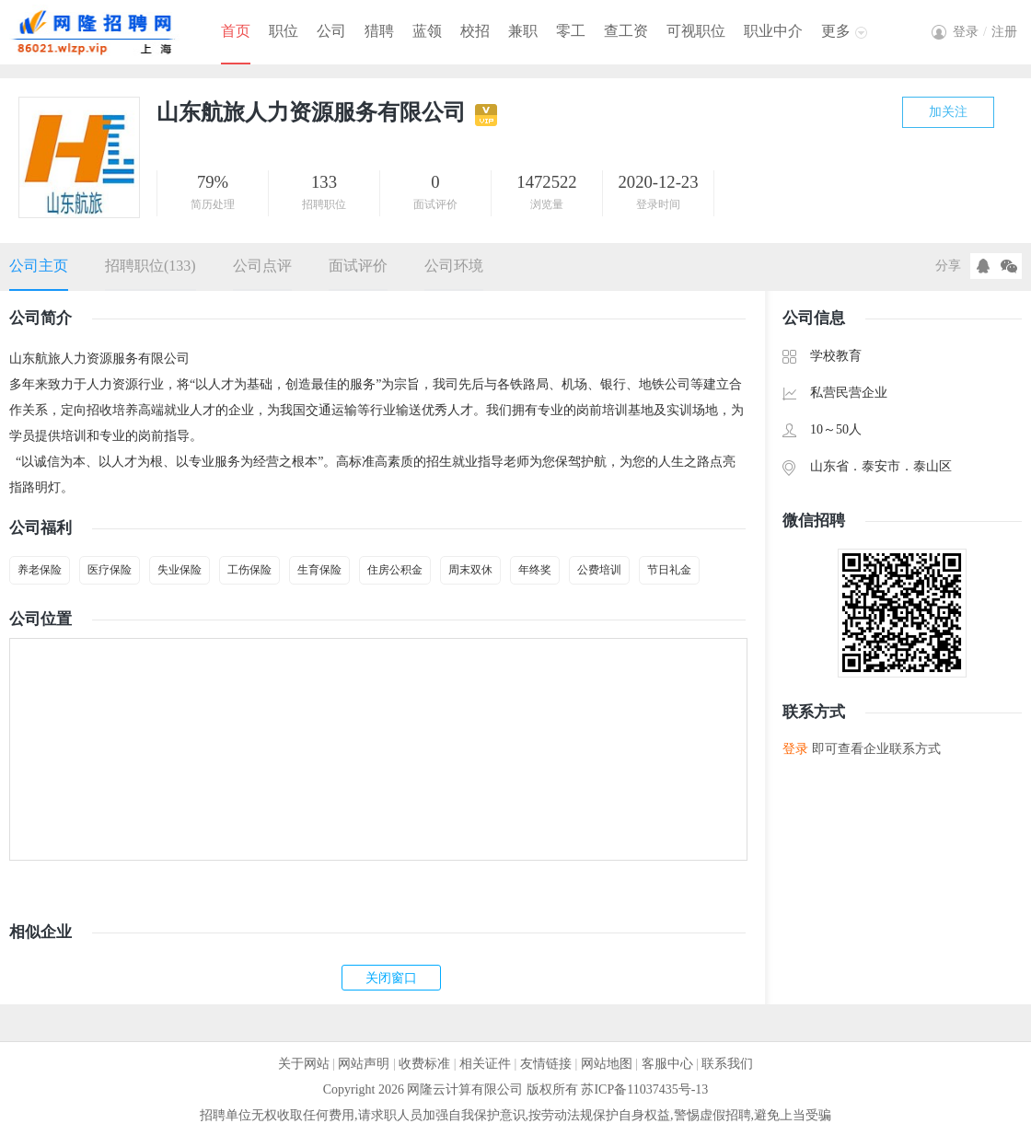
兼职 (523, 31)
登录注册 (985, 32)
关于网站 (304, 1064)
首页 (235, 31)
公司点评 (262, 265)
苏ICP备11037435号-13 (644, 1089)
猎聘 (379, 31)
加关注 (948, 112)
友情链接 (546, 1064)
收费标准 (424, 1064)
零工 (570, 31)
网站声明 (363, 1064)
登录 (795, 749)
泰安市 (881, 466)
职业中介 (773, 31)
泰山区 (932, 466)
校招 (475, 31)
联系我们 (727, 1064)
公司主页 (38, 265)
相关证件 (485, 1064)
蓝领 (427, 31)
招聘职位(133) (150, 265)
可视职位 (695, 31)
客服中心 (667, 1064)
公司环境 (453, 265)
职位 (283, 31)
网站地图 (606, 1064)
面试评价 (358, 265)
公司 (331, 31)
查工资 (626, 31)
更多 (836, 31)
